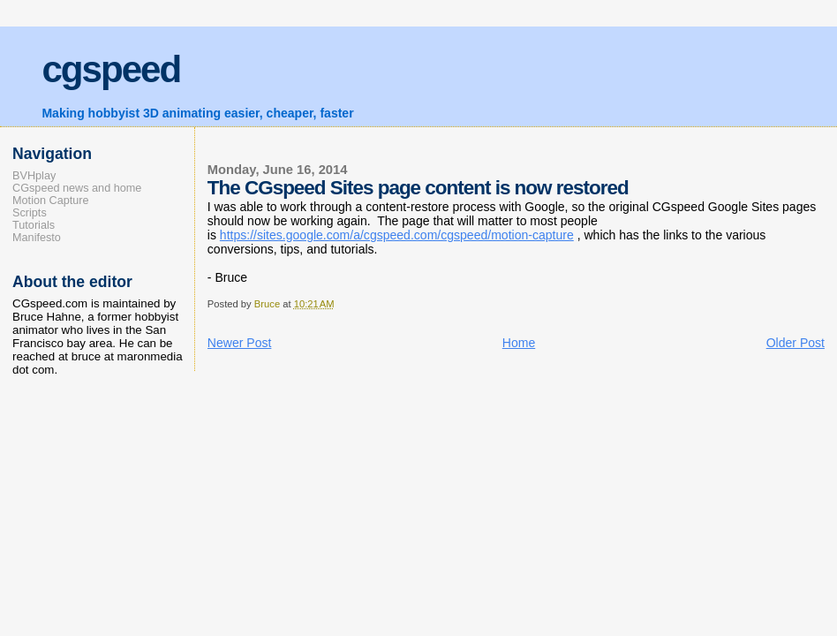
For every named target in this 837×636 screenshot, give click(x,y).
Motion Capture (50, 200)
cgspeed (110, 69)
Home (518, 343)
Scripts (29, 213)
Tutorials (33, 225)
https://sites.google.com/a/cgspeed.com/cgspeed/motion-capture (397, 235)
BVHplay (34, 176)
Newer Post (239, 343)
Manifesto (36, 237)
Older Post (795, 343)
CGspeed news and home (76, 188)
